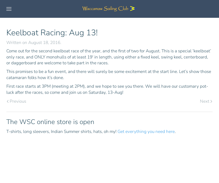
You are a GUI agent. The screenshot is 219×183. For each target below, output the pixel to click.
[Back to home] (110, 9)
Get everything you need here (146, 131)
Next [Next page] (206, 101)
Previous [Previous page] (16, 101)
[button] (8, 9)
